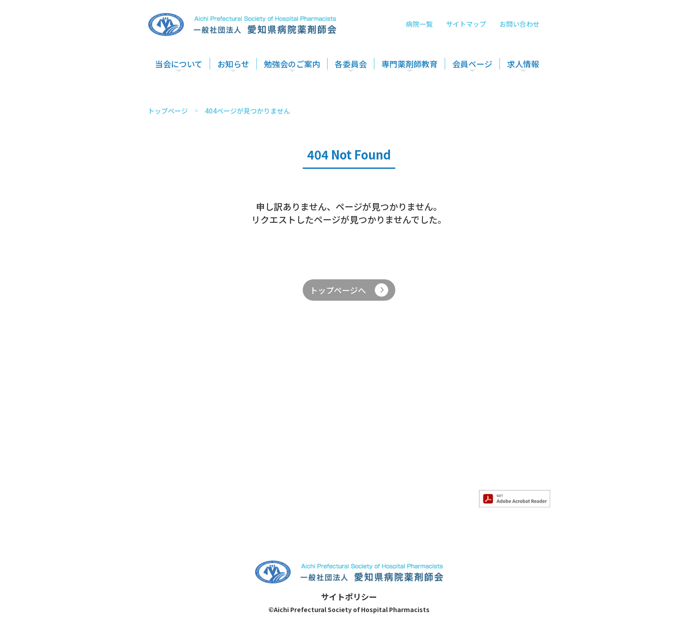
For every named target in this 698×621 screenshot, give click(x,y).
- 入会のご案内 (184, 442)
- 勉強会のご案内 (328, 431)
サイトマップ (466, 24)
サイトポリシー (349, 596)
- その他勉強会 (325, 452)
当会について (179, 63)
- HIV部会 (442, 484)
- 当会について (184, 431)
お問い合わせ (519, 24)
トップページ (168, 110)
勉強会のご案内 (292, 63)
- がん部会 (443, 442)
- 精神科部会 (447, 463)
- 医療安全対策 (391, 431)
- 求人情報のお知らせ (255, 442)
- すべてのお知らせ (251, 431)
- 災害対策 (384, 452)
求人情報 (523, 63)
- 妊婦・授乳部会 (454, 474)
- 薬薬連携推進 (391, 442)
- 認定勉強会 (321, 442)
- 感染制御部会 (451, 452)
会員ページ (472, 63)
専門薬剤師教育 (409, 63)
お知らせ (233, 63)
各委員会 (351, 63)
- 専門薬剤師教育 (454, 431)
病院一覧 (419, 24)
